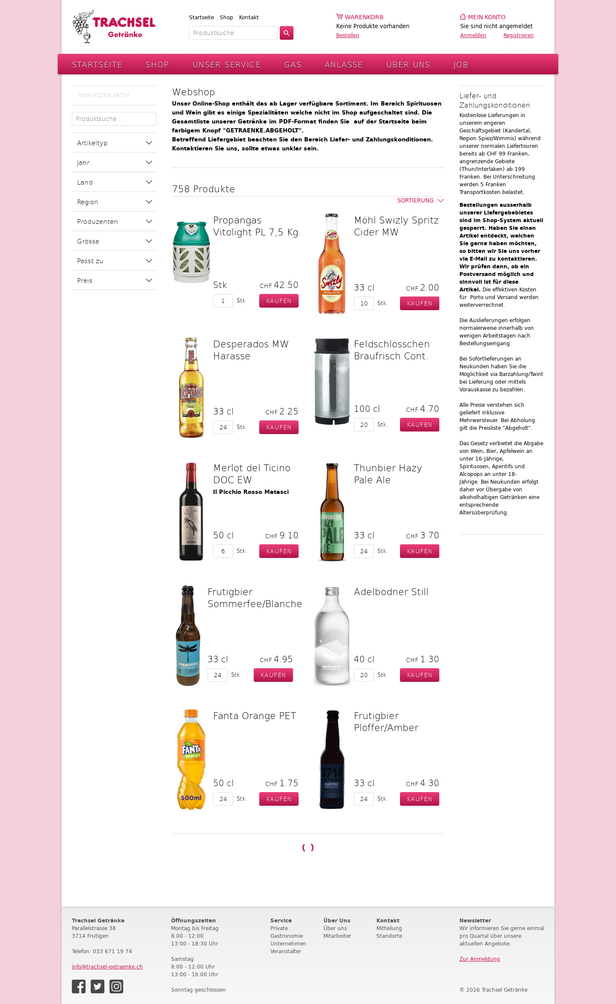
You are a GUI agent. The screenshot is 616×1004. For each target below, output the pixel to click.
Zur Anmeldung (479, 959)
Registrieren (518, 35)
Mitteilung (389, 928)
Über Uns (408, 64)
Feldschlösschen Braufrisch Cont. (392, 349)
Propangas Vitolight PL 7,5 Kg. (257, 225)
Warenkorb (364, 17)
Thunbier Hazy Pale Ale (388, 473)
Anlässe (344, 64)
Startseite (201, 17)
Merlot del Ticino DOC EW (251, 473)
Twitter (97, 986)
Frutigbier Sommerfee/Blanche (254, 597)
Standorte (389, 936)
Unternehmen (288, 943)
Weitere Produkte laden (308, 847)
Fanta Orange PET (254, 715)
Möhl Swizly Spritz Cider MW (396, 225)
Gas (293, 64)
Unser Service (226, 64)
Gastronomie (286, 936)
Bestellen (347, 35)
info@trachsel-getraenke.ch (107, 967)
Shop (226, 17)
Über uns (335, 928)
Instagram (116, 986)
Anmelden (473, 35)
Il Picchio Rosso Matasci (251, 491)
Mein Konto (487, 17)
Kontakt (249, 17)
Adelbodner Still (391, 591)
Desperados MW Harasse (251, 349)
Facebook (79, 986)
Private (279, 928)
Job (460, 64)
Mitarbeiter (337, 936)
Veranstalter (285, 951)
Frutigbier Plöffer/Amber (386, 721)
